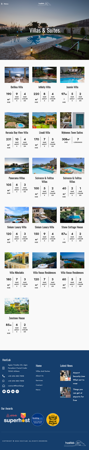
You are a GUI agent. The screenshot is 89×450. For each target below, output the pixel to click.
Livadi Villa (44, 132)
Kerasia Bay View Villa (17, 132)
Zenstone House (17, 318)
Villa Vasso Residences (44, 272)
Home (39, 365)
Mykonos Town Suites (72, 132)
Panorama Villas (17, 178)
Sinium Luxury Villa (16, 227)
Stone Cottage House (72, 227)
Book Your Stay (81, 3)
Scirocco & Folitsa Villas (44, 180)
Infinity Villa (44, 87)
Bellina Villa (17, 87)
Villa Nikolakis (17, 272)
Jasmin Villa (72, 87)
